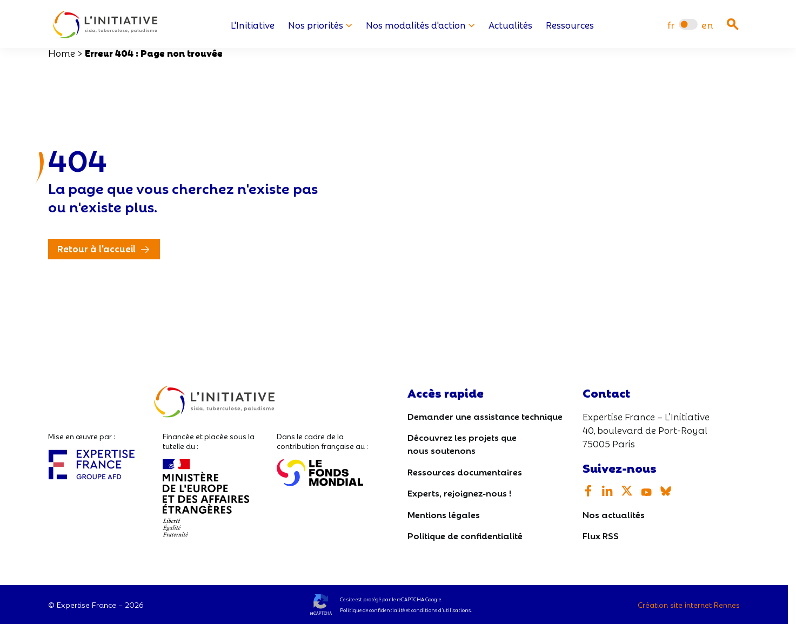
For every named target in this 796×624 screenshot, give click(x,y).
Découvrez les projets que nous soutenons (462, 443)
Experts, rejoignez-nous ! (459, 492)
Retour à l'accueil (96, 248)
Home (61, 52)
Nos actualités (614, 514)
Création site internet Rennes (689, 604)
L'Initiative (253, 24)
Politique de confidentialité (465, 535)
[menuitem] (670, 24)
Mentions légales (443, 514)
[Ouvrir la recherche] (732, 24)
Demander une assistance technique (485, 416)
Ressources (570, 24)
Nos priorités (320, 24)
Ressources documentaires (464, 471)
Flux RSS (601, 535)
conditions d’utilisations (441, 610)
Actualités (510, 24)
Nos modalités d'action (420, 24)
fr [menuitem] (670, 24)
